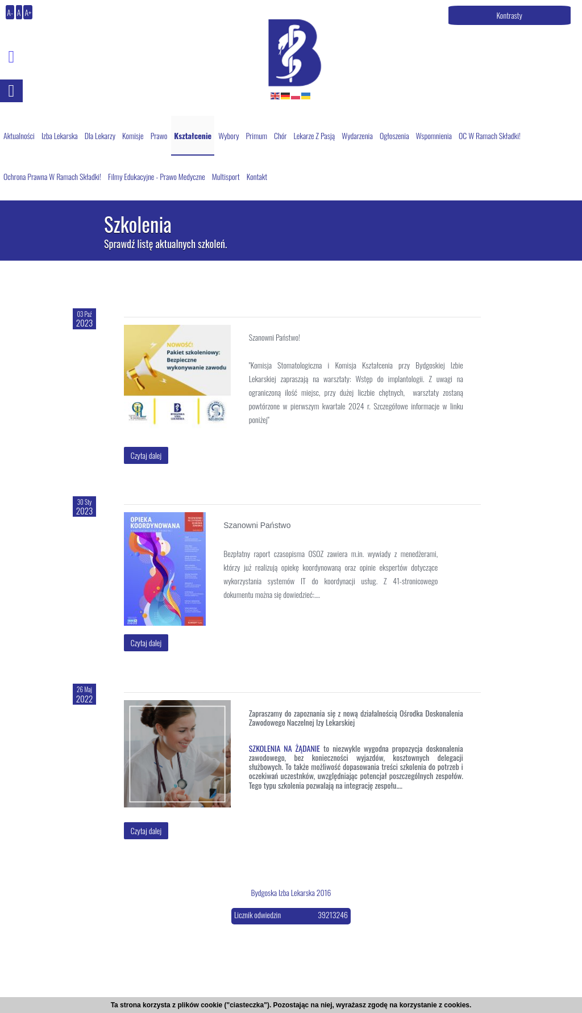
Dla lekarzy (100, 135)
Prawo (159, 135)
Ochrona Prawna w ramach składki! (52, 176)
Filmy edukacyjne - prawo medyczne (156, 176)
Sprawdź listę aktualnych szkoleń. (165, 243)
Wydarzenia (357, 135)
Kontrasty (509, 15)
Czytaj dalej (146, 455)
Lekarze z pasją (314, 135)
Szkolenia (138, 225)
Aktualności (19, 135)
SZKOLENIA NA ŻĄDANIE (284, 748)
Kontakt (257, 176)
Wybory (228, 135)
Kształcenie (192, 135)
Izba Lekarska (59, 135)
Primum (256, 135)
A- (10, 12)
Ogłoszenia (394, 135)
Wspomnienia (434, 135)
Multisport (226, 176)
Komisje (133, 135)
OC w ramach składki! (490, 135)
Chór (280, 135)
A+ (27, 12)
